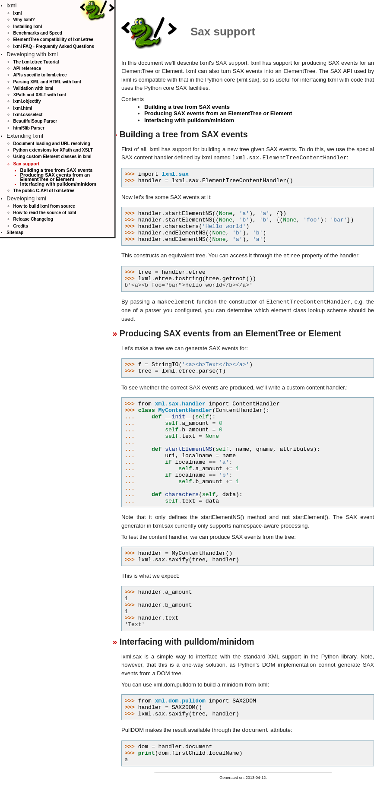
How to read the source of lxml (44, 212)
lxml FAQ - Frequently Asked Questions (53, 46)
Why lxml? (24, 19)
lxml (17, 13)
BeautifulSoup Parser (35, 121)
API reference (27, 68)
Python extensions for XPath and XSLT (53, 150)
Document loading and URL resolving (51, 143)
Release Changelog (33, 219)
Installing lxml (27, 26)
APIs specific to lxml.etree (40, 75)
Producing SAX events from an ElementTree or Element (55, 177)
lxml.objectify (27, 101)
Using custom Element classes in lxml (52, 156)
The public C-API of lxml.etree (44, 190)
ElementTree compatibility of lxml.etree (53, 39)
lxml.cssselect (28, 114)
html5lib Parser (28, 128)
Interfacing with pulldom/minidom (58, 184)
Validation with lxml (33, 88)
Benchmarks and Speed (37, 33)
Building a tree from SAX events (56, 170)
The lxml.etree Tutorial (36, 62)
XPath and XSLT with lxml (39, 94)
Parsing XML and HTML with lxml (47, 81)
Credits (20, 226)
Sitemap (14, 232)
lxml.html (22, 108)
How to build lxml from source (44, 206)
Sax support (26, 163)
